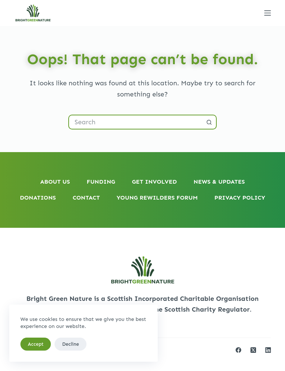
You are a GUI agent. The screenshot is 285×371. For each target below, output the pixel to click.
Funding (101, 181)
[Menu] (267, 13)
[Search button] (209, 122)
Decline (70, 344)
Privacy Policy (239, 197)
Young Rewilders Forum (157, 197)
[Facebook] (238, 350)
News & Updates (219, 181)
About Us (55, 181)
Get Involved (154, 181)
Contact (86, 197)
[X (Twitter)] (253, 350)
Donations (38, 197)
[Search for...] (135, 122)
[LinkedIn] (268, 350)
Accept (35, 344)
